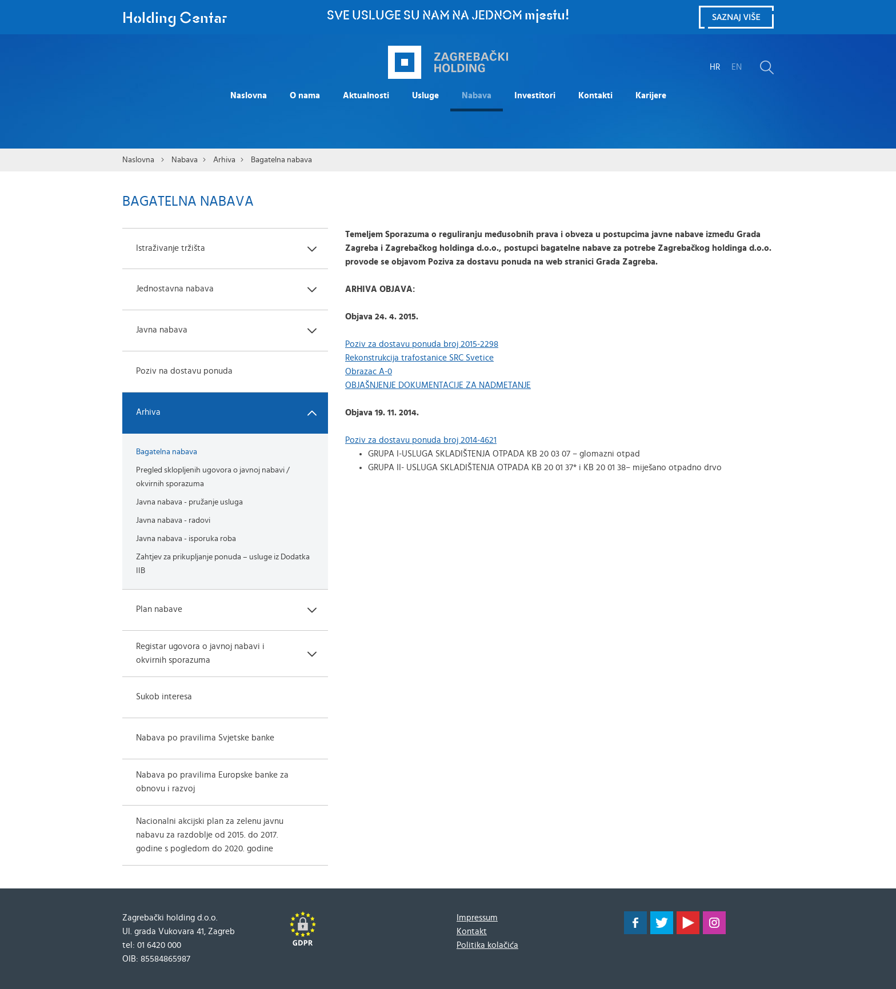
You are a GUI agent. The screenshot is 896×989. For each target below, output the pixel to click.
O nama (305, 95)
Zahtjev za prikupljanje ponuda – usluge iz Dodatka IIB (223, 564)
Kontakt (472, 931)
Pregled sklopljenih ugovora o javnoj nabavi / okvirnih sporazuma (213, 477)
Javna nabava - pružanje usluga (189, 502)
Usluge (425, 95)
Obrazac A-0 (368, 371)
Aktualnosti (366, 95)
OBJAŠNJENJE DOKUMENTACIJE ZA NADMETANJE (438, 385)
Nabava (476, 95)
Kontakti (595, 95)
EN (736, 67)
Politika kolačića (487, 945)
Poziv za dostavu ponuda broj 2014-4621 (421, 440)
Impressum (477, 918)
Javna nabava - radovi (173, 520)
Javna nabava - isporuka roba (186, 539)
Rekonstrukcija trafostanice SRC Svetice (419, 358)
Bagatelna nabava (281, 160)
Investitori (534, 95)
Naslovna (248, 95)
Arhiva (224, 160)
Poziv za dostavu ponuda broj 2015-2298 (421, 344)
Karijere (650, 95)
